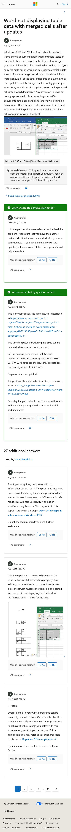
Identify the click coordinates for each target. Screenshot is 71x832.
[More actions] (64, 12)
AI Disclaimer (9, 818)
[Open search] (57, 4)
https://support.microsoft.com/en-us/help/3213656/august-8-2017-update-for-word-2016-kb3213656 (35, 390)
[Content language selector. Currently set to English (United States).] (17, 803)
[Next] (55, 789)
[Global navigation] (3, 4)
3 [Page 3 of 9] (31, 788)
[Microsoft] (35, 4)
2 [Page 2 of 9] (24, 788)
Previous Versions (27, 818)
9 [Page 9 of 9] (48, 788)
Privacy (6, 822)
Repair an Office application (38, 739)
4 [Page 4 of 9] (38, 788)
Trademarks (30, 827)
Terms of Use (52, 822)
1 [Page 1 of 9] (17, 788)
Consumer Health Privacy (28, 822)
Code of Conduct (11, 827)
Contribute (55, 818)
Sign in (65, 4)
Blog (41, 818)
